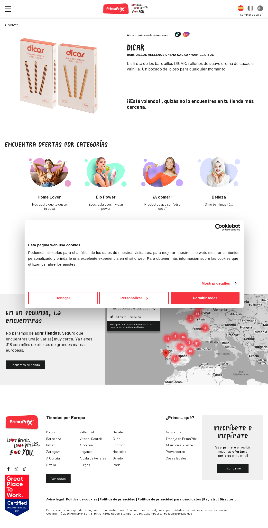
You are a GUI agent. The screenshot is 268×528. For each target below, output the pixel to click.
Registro (210, 499)
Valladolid (87, 432)
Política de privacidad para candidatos (169, 499)
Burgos (85, 465)
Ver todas (58, 479)
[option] (241, 8)
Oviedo (118, 458)
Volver (13, 24)
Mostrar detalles (216, 283)
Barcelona (53, 439)
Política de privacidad (117, 499)
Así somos (173, 432)
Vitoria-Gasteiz (91, 439)
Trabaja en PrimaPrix (181, 439)
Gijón (116, 439)
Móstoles (119, 451)
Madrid (51, 432)
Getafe (118, 432)
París (116, 465)
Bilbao (50, 445)
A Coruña (53, 458)
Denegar (62, 298)
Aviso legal (55, 499)
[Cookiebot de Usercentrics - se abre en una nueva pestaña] (218, 227)
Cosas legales (176, 458)
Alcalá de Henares (93, 458)
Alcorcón (86, 445)
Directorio (228, 499)
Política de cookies (81, 499)
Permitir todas (205, 298)
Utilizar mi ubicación (125, 317)
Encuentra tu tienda (25, 365)
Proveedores (175, 451)
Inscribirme (233, 468)
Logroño (119, 445)
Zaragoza (53, 451)
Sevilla (51, 465)
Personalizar (134, 298)
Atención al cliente (179, 445)
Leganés (86, 451)
